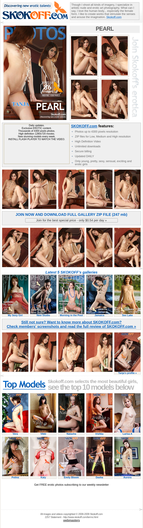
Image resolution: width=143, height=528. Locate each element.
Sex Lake (127, 314)
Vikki (43, 432)
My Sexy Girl (15, 314)
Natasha (71, 432)
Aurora (127, 476)
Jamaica (99, 314)
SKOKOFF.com (84, 126)
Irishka (99, 432)
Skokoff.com (114, 17)
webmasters (71, 520)
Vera (15, 432)
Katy (43, 476)
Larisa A (127, 432)
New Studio (43, 314)
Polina (15, 476)
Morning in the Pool (71, 314)
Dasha (99, 476)
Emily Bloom (71, 476)
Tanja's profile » (127, 371)
